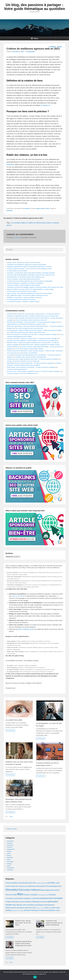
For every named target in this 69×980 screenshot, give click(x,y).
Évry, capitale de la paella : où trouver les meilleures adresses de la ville (27, 295)
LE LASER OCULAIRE (13, 720)
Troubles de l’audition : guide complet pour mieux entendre (23, 285)
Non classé (10, 861)
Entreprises (10, 845)
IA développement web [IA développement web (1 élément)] (43, 894)
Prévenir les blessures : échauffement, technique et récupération (25, 283)
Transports (10, 870)
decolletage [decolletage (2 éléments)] (53, 886)
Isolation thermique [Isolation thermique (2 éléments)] (12, 902)
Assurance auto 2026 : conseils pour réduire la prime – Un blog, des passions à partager (32, 338)
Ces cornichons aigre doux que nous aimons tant (29, 328)
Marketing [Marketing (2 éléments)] (35, 902)
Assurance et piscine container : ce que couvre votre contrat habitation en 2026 (29, 268)
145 (11, 816)
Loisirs (9, 853)
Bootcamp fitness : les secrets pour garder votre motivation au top (25, 277)
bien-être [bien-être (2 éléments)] (32, 883)
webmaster (10, 164)
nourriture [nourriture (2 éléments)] (43, 902)
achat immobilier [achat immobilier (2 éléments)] (11, 883)
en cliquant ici (45, 105)
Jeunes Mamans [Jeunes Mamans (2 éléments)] (26, 902)
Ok (35, 977)
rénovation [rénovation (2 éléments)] (20, 908)
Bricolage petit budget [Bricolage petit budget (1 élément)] (41, 883)
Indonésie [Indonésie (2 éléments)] (52, 895)
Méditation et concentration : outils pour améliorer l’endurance (24, 297)
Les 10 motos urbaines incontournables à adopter (29, 348)
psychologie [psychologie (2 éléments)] (38, 905)
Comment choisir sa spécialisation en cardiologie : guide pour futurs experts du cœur (31, 275)
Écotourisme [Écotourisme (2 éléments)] (44, 910)
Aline (22, 51)
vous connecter (17, 237)
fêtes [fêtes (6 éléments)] (20, 894)
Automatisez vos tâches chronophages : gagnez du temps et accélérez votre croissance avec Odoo (35, 287)
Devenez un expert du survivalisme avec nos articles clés (23, 361)
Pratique (9, 863)
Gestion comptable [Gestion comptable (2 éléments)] (30, 895)
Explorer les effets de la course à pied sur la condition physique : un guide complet (30, 289)
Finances (9, 847)
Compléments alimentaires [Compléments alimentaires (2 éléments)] (35, 886)
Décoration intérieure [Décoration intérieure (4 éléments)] (30, 889)
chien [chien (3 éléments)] (52, 883)
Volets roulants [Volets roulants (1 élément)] (20, 910)
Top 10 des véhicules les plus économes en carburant (31, 320)
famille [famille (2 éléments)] (14, 895)
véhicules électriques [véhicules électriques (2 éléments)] (31, 910)
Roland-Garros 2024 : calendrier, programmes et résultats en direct (40, 344)
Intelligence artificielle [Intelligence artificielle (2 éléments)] (31, 898)
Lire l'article (9, 937)
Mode (8, 859)
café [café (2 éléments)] (48, 883)
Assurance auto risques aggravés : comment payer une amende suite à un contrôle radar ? (32, 340)
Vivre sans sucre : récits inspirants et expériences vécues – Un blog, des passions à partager (33, 371)
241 (11, 962)
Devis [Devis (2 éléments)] (59, 886)
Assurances (10, 841)
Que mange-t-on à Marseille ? (29, 353)
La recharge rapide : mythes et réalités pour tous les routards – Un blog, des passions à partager (34, 330)
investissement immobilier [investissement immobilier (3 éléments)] (51, 898)
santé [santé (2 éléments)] (27, 908)
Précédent (51, 46)
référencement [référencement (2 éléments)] (10, 908)
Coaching (9, 843)
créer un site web (17, 596)
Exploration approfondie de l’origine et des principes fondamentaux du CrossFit (29, 266)
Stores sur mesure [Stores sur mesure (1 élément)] (40, 907)
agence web (40, 208)
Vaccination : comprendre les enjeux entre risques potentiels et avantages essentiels (31, 273)
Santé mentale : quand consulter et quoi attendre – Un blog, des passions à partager (31, 367)
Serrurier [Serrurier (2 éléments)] (32, 908)
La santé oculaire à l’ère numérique (17, 270)
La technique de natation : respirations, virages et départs (23, 301)
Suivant (60, 46)
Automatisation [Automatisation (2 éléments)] (23, 883)
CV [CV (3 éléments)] (46, 886)
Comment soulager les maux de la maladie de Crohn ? (22, 373)
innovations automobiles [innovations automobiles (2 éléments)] (14, 898)
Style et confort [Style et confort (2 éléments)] (50, 908)
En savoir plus (10, 730)
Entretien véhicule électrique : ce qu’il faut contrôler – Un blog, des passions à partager (31, 322)
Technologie (10, 867)
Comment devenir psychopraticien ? (17, 369)
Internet (27, 208)
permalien (9, 210)
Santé (8, 865)
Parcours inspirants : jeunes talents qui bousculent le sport (23, 279)
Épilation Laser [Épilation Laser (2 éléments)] (54, 910)
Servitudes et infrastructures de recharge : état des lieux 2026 (27, 332)
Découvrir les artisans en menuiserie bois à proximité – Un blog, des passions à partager (32, 334)
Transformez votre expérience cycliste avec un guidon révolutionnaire (26, 264)
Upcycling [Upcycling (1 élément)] (14, 910)
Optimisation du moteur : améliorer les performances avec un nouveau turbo (36, 316)
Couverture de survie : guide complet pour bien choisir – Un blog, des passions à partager (32, 359)
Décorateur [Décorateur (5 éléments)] (12, 889)
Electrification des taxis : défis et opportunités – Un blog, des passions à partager (30, 363)
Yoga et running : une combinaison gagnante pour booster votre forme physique (29, 293)
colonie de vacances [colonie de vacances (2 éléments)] (17, 886)
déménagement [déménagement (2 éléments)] (47, 890)
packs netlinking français (26, 629)
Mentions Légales (12, 829)
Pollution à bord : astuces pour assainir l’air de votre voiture (23, 262)
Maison (9, 855)
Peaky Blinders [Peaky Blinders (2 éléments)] (17, 905)
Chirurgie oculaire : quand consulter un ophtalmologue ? (31, 357)
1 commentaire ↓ (31, 51)
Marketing (10, 857)
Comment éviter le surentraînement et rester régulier (22, 291)
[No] (67, 975)
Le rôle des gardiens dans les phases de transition (21, 299)
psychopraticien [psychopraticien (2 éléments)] (49, 905)
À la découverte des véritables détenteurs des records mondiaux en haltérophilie (29, 281)
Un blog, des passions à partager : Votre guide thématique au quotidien (34, 7)
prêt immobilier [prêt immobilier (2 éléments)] (28, 905)
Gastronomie (10, 849)
